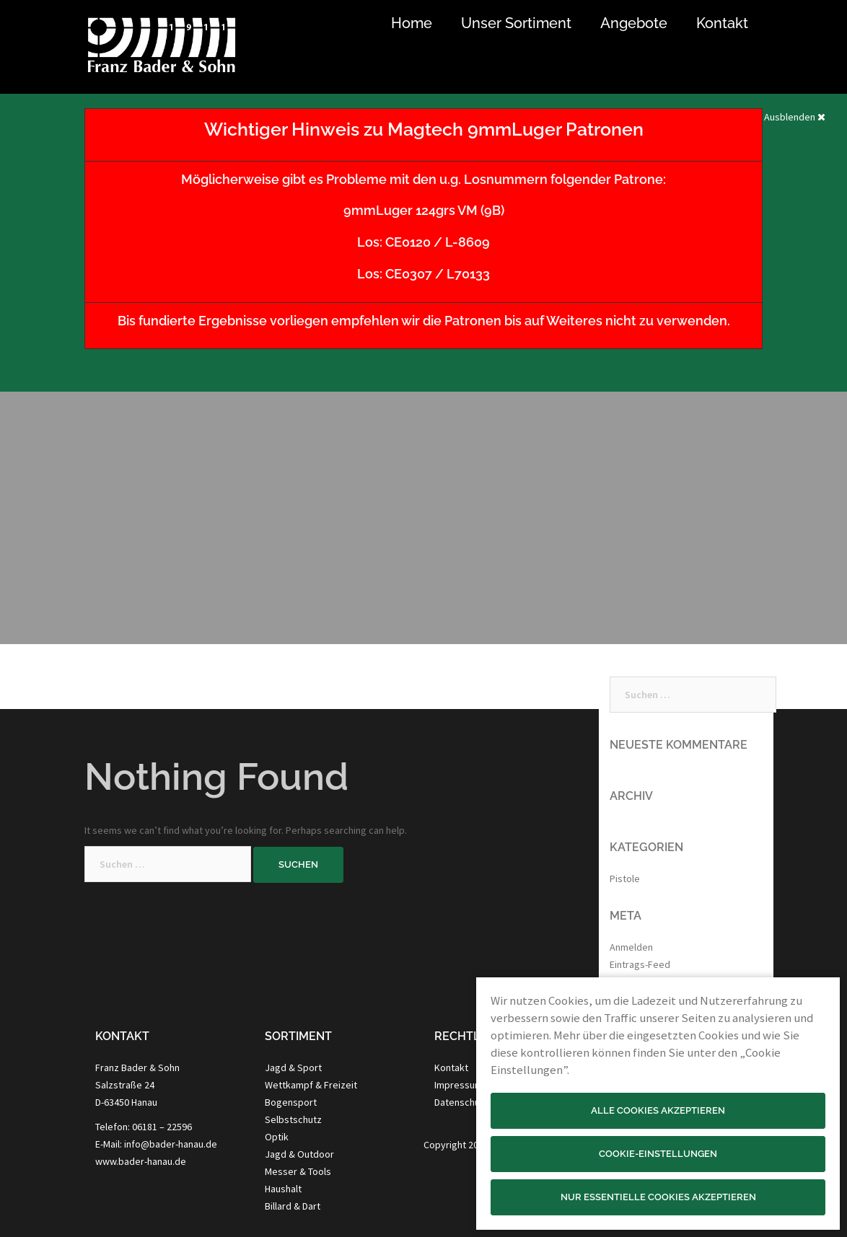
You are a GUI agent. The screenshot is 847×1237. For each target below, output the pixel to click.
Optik (277, 1136)
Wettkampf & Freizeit (311, 1084)
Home (411, 23)
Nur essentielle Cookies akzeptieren (658, 1197)
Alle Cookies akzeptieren (658, 1110)
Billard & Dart (292, 1205)
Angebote (633, 23)
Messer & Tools (298, 1171)
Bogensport (291, 1102)
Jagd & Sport (293, 1067)
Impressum (458, 1084)
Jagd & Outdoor (299, 1154)
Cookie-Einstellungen (658, 1153)
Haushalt (283, 1188)
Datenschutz (461, 1102)
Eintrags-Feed (640, 964)
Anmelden (631, 947)
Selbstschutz (293, 1119)
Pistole (625, 878)
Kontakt (722, 23)
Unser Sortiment (516, 23)
